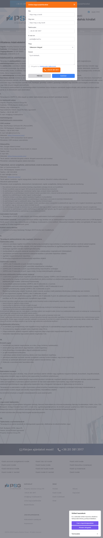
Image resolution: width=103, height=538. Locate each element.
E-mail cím (31, 37)
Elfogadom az (43, 68)
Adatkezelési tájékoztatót (48, 68)
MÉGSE (39, 77)
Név (29, 12)
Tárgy (30, 45)
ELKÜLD (63, 77)
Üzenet (30, 53)
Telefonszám (32, 29)
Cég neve (31, 21)
